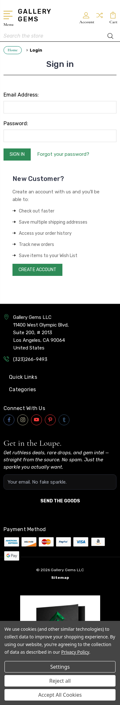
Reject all (60, 680)
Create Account (37, 269)
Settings (60, 666)
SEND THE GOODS (60, 501)
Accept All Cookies (60, 694)
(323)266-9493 (30, 359)
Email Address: (21, 95)
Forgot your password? (63, 154)
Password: (16, 123)
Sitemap (60, 577)
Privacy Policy (75, 652)
